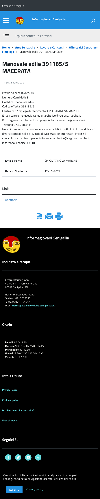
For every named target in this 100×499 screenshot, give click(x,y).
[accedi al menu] (6, 21)
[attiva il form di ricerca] (93, 21)
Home (6, 47)
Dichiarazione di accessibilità (18, 410)
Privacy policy (34, 489)
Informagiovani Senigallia (49, 19)
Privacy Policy (9, 390)
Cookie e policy (10, 400)
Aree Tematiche (25, 47)
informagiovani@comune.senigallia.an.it (33, 305)
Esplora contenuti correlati (33, 35)
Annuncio (11, 200)
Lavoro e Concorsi (52, 47)
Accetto (14, 489)
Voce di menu (9, 420)
